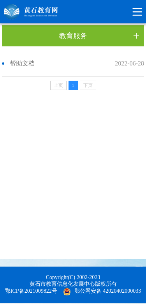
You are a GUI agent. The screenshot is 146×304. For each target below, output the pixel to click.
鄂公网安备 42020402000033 (107, 291)
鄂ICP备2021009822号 (31, 291)
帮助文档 (22, 63)
